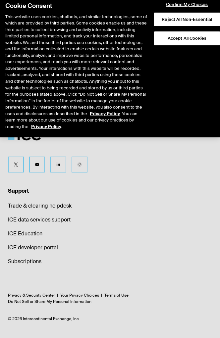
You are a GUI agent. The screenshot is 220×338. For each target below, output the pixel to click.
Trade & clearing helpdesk (40, 205)
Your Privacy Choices (79, 295)
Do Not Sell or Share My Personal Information (49, 301)
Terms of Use (116, 295)
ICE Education (25, 233)
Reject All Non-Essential (187, 14)
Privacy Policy (105, 108)
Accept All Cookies (187, 33)
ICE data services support (39, 219)
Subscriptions (24, 261)
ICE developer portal (33, 247)
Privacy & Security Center (31, 295)
